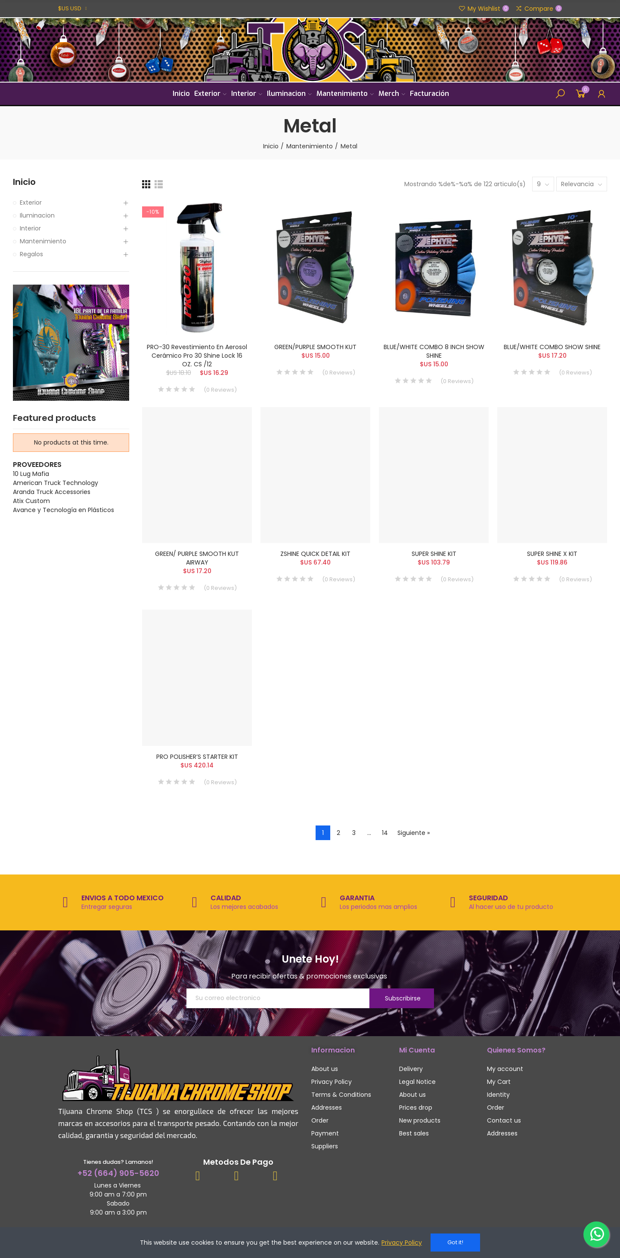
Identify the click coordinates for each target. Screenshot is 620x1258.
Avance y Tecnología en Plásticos (63, 510)
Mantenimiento (43, 241)
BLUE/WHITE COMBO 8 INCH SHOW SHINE (434, 351)
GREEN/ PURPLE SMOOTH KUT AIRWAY (197, 558)
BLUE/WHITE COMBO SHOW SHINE (552, 347)
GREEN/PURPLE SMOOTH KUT (315, 347)
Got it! (455, 1242)
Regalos (31, 254)
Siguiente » (413, 832)
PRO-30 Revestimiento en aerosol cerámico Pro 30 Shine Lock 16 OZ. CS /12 (197, 355)
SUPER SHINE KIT (434, 553)
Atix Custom (31, 501)
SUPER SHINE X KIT (552, 553)
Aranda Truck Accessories (51, 492)
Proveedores (37, 464)
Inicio (24, 182)
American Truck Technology (55, 483)
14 (385, 832)
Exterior (31, 202)
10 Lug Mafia (31, 473)
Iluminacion (37, 215)
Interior (30, 228)
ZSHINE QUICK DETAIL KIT (315, 553)
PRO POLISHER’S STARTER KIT (197, 756)
